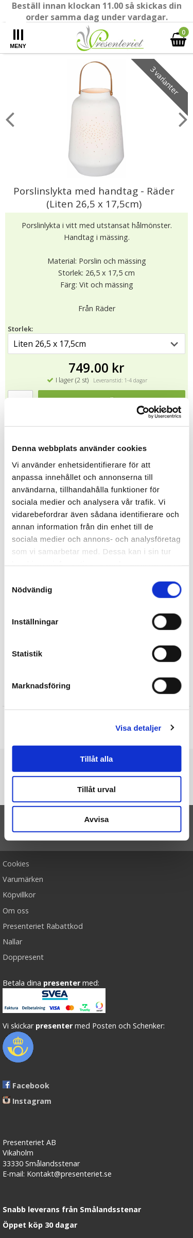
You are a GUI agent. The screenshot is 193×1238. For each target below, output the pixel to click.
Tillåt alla (96, 758)
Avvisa (96, 819)
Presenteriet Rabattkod (43, 926)
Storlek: (20, 328)
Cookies (16, 864)
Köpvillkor (19, 894)
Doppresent (23, 957)
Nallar (12, 941)
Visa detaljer (138, 727)
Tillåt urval (96, 788)
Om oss (16, 910)
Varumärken (23, 879)
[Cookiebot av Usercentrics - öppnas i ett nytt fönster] (137, 412)
